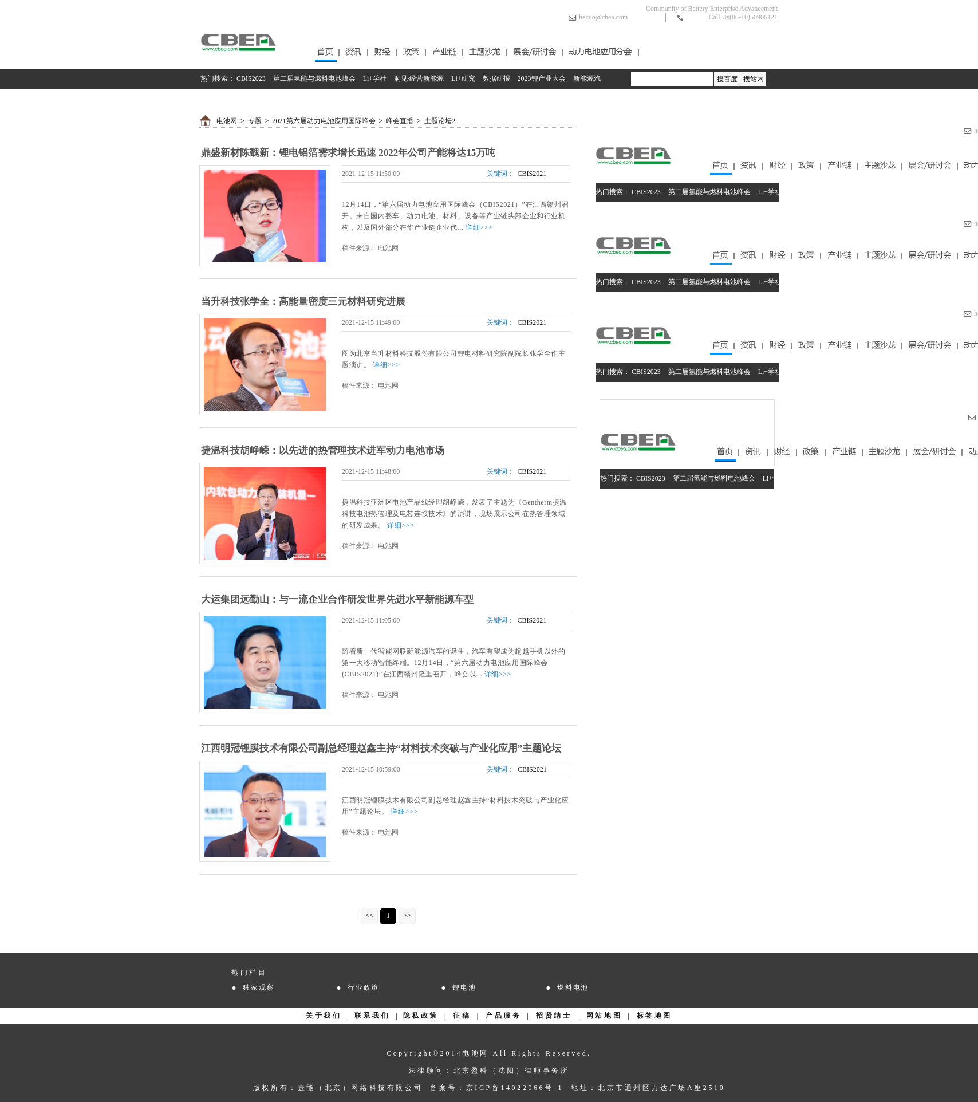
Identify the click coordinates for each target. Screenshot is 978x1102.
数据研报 (496, 78)
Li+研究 (463, 78)
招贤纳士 (553, 1016)
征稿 (462, 1016)
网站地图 (604, 1016)
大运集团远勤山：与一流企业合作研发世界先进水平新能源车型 (337, 599)
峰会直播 (399, 121)
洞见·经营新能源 (419, 78)
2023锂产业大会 (542, 78)
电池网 (226, 121)
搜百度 (727, 79)
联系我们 (372, 1016)
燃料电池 (573, 987)
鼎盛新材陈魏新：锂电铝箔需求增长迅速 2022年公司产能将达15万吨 (348, 152)
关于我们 (323, 1016)
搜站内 (753, 79)
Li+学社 (375, 78)
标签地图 (654, 1016)
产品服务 (503, 1016)
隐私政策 (421, 1016)
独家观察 (258, 987)
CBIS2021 (532, 174)
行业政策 (363, 987)
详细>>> (479, 227)
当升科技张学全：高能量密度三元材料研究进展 (303, 301)
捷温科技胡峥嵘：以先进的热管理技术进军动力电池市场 (322, 450)
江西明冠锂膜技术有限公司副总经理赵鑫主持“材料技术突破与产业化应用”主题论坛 (381, 748)
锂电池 (464, 987)
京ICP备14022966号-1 (514, 1088)
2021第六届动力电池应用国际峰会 (324, 121)
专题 (255, 121)
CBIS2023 (251, 78)
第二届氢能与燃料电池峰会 (314, 78)
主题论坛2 (439, 121)
